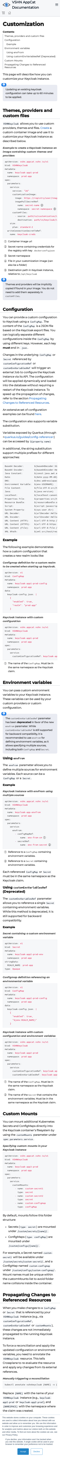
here (38, 414)
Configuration (12, 40)
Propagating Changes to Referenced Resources (24, 66)
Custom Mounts (13, 60)
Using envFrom (15, 52)
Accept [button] (23, 1451)
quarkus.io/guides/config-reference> (29, 437)
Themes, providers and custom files (24, 36)
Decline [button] (36, 1451)
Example (11, 44)
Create (44, 128)
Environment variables (17, 48)
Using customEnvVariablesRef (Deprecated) (31, 56)
